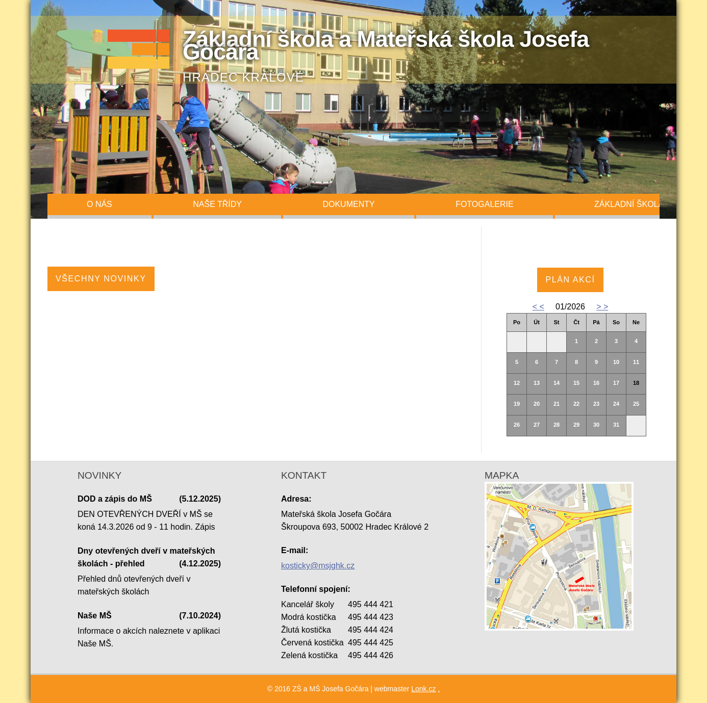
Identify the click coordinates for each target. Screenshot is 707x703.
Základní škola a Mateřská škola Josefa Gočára (386, 45)
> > (602, 306)
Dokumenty (348, 204)
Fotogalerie (485, 204)
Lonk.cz (423, 689)
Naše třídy (217, 204)
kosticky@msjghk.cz (318, 565)
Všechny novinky (101, 278)
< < (538, 306)
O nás (99, 204)
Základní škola (629, 204)
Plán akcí (570, 279)
